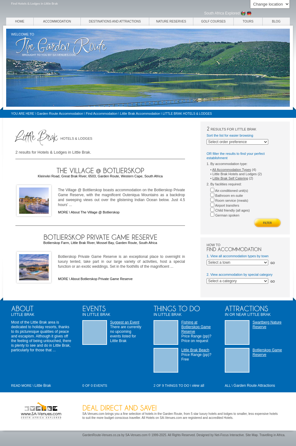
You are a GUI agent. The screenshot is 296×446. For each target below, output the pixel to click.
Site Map (251, 435)
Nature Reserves (171, 21)
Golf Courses (213, 21)
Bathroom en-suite (226, 195)
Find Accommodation (101, 113)
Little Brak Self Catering (230, 178)
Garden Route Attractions (254, 385)
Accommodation (57, 21)
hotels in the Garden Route (163, 413)
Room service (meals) (229, 200)
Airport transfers (224, 205)
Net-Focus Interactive (229, 435)
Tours (248, 21)
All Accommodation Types (231, 169)
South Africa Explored (222, 13)
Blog (276, 21)
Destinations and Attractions (115, 21)
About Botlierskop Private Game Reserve (102, 279)
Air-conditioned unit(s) (229, 190)
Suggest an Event (124, 322)
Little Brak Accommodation (140, 113)
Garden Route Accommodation (60, 113)
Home (19, 21)
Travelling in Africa (271, 435)
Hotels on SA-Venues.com (164, 417)
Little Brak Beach (195, 350)
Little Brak (43, 385)
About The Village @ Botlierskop (95, 212)
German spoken (224, 215)
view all (198, 385)
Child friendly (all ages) (230, 210)
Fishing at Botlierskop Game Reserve (196, 327)
